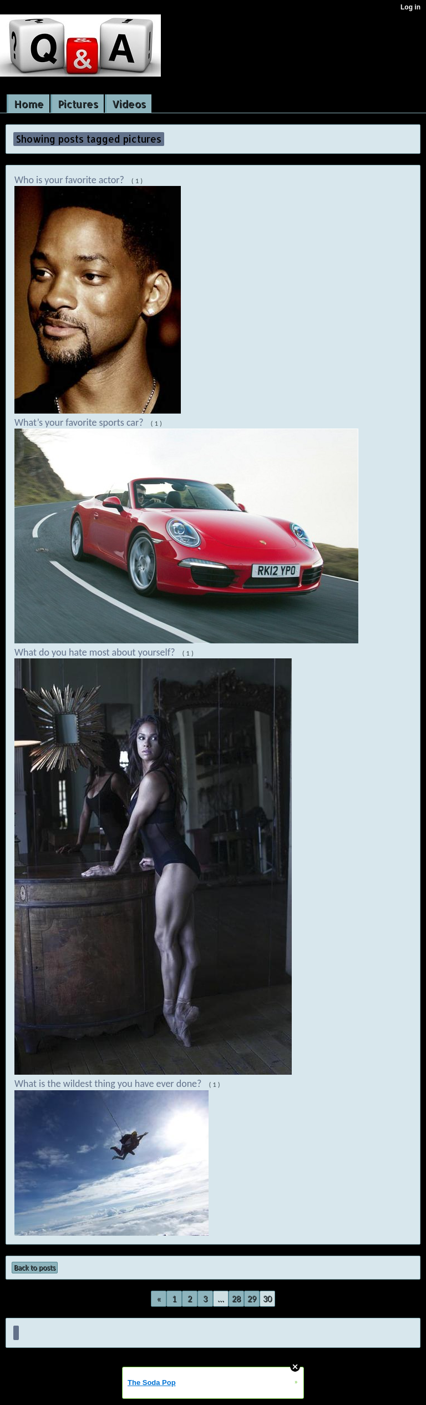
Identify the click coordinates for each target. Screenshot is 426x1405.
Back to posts (34, 1267)
